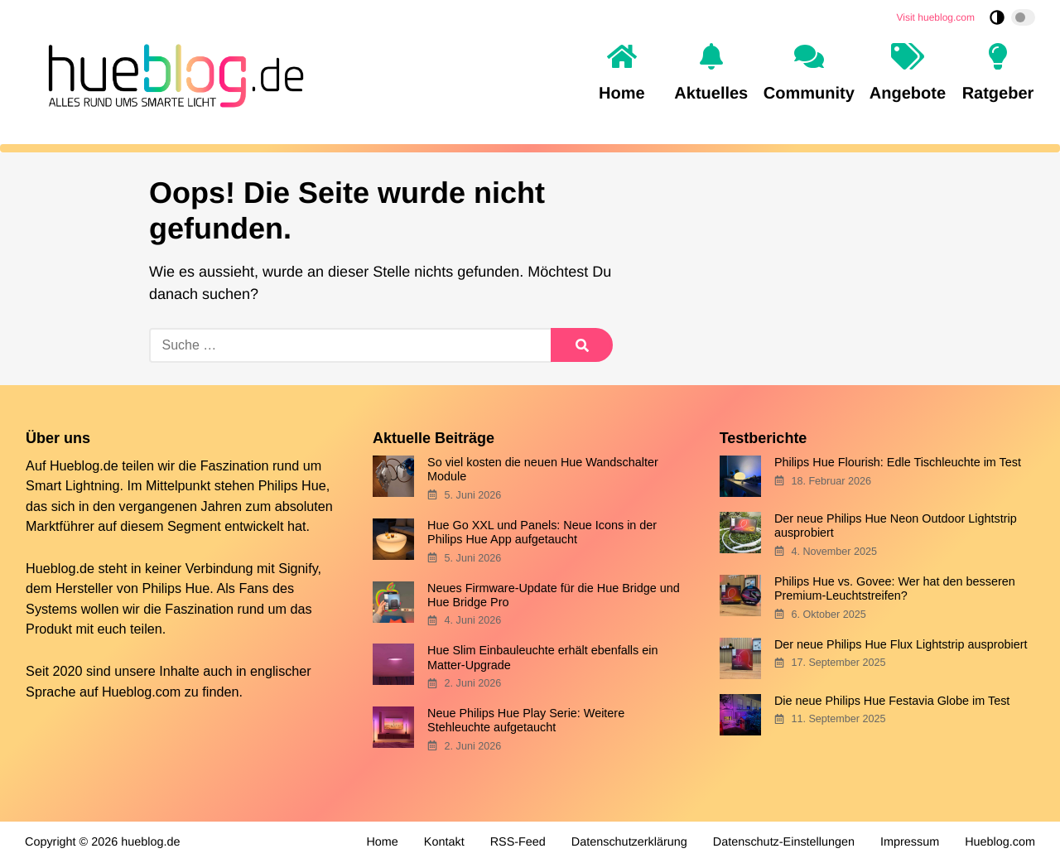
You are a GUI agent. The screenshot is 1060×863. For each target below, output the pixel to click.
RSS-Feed (518, 842)
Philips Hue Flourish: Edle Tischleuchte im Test (897, 462)
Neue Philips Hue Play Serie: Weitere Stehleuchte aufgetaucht (525, 720)
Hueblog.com (141, 691)
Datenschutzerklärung (629, 842)
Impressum (909, 842)
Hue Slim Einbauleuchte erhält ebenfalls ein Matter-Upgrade (542, 657)
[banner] (171, 73)
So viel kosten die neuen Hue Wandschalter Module (542, 469)
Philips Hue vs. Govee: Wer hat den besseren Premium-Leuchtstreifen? (894, 588)
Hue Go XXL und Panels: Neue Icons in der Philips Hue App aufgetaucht (542, 532)
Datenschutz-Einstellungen (784, 842)
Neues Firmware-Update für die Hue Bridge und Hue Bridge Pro (553, 595)
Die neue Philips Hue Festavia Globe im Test (892, 700)
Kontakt (444, 842)
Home (382, 842)
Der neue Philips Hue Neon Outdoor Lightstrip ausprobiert (895, 525)
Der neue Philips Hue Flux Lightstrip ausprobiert (901, 644)
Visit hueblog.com (936, 17)
